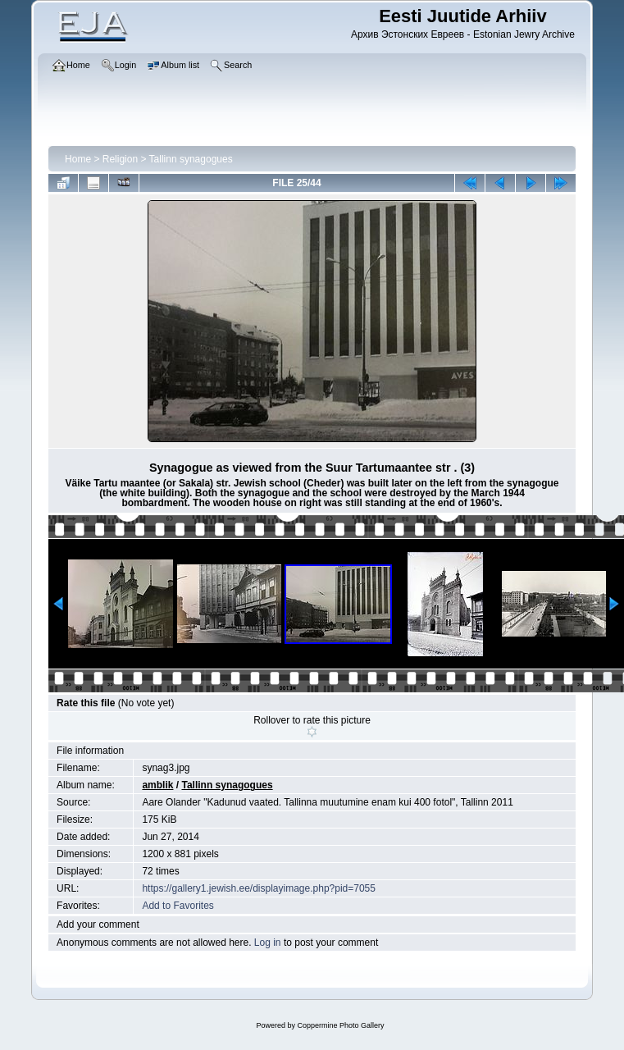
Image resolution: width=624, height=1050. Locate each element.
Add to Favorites (177, 905)
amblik (157, 785)
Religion (120, 159)
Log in (267, 942)
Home (78, 159)
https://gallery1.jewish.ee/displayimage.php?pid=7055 (259, 888)
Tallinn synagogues (191, 159)
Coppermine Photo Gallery (340, 1025)
